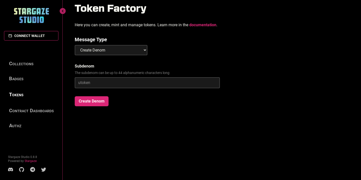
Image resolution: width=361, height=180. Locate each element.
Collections (21, 63)
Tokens (16, 95)
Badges (16, 79)
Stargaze (31, 161)
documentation (202, 24)
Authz (15, 125)
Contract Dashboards (31, 111)
